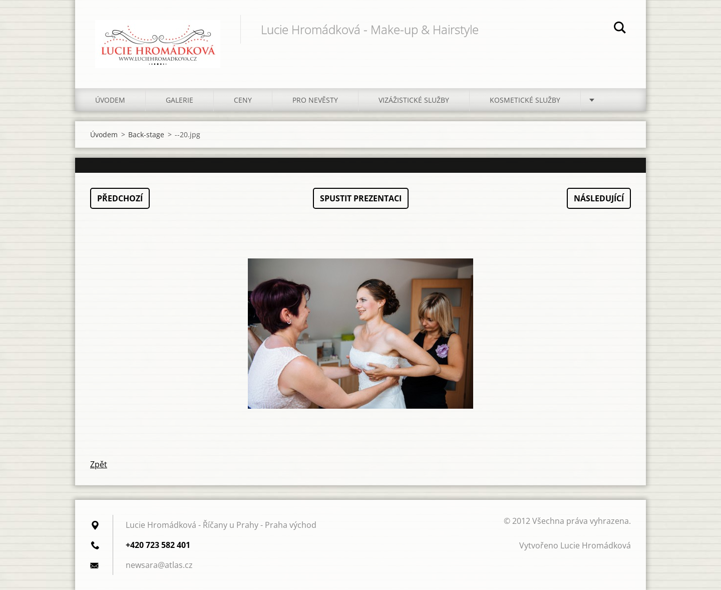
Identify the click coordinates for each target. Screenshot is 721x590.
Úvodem (110, 100)
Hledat (620, 29)
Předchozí (120, 198)
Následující (599, 198)
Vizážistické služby (414, 100)
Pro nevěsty (315, 100)
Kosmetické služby (525, 100)
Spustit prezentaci (361, 198)
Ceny (243, 100)
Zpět (98, 464)
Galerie (179, 100)
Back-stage (146, 134)
